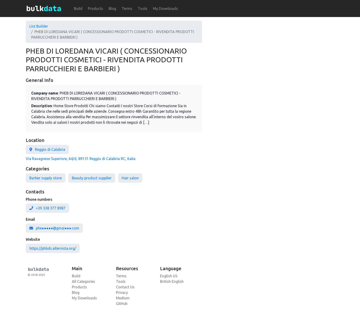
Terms (127, 8)
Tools (142, 8)
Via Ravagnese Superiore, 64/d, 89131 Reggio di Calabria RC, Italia (80, 159)
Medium (122, 298)
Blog (112, 8)
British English (172, 281)
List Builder (38, 26)
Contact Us (125, 287)
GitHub (121, 303)
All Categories (83, 281)
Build (78, 8)
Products (95, 8)
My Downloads (165, 8)
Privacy (122, 292)
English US (168, 276)
